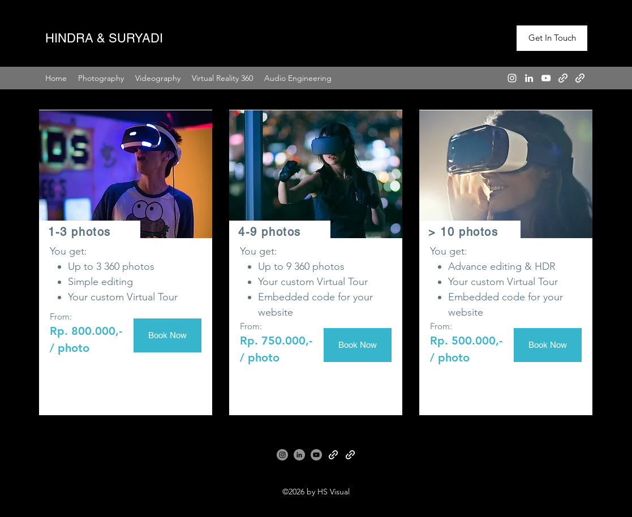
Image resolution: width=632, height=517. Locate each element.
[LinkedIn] (529, 78)
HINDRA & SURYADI (104, 38)
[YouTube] (546, 78)
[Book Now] (167, 335)
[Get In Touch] (552, 38)
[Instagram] (512, 78)
